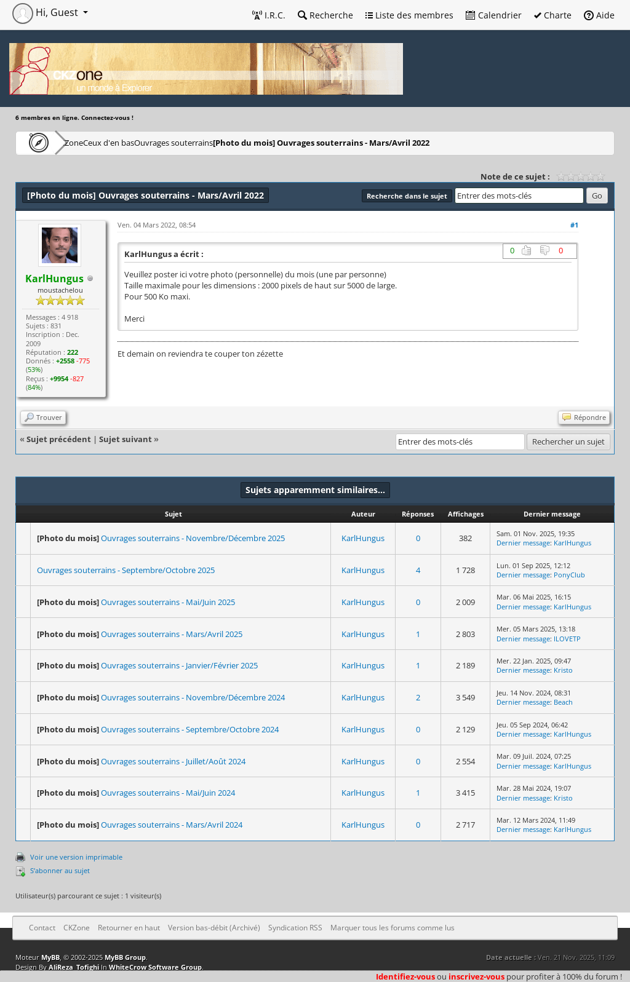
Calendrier (494, 15)
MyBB (50, 957)
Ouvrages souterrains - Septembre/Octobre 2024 (190, 729)
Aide (599, 15)
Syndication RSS (295, 927)
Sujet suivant (125, 439)
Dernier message (523, 542)
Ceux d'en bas (148, 142)
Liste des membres (409, 15)
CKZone (86, 142)
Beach (563, 702)
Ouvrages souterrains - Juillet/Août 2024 (173, 761)
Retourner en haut (129, 927)
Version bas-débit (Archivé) (214, 927)
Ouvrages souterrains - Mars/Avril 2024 (171, 824)
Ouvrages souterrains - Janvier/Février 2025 (179, 665)
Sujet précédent (58, 439)
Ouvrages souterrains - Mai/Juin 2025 (168, 602)
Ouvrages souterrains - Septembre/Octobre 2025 (126, 570)
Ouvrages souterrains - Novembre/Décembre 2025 (193, 538)
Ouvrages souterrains (234, 142)
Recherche (325, 15)
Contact (42, 927)
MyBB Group (125, 957)
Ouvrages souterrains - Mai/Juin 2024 (168, 792)
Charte (553, 15)
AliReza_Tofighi (74, 967)
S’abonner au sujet (60, 870)
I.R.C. (268, 15)
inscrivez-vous (476, 976)
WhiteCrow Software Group (155, 967)
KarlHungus (363, 538)
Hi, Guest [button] (46, 12)
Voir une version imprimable (76, 856)
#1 (574, 224)
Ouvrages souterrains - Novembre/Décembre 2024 (193, 697)
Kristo (563, 670)
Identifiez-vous (405, 976)
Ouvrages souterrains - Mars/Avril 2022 (393, 142)
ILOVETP (567, 638)
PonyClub (569, 574)
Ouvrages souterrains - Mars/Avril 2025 (171, 633)
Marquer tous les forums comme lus (392, 927)
